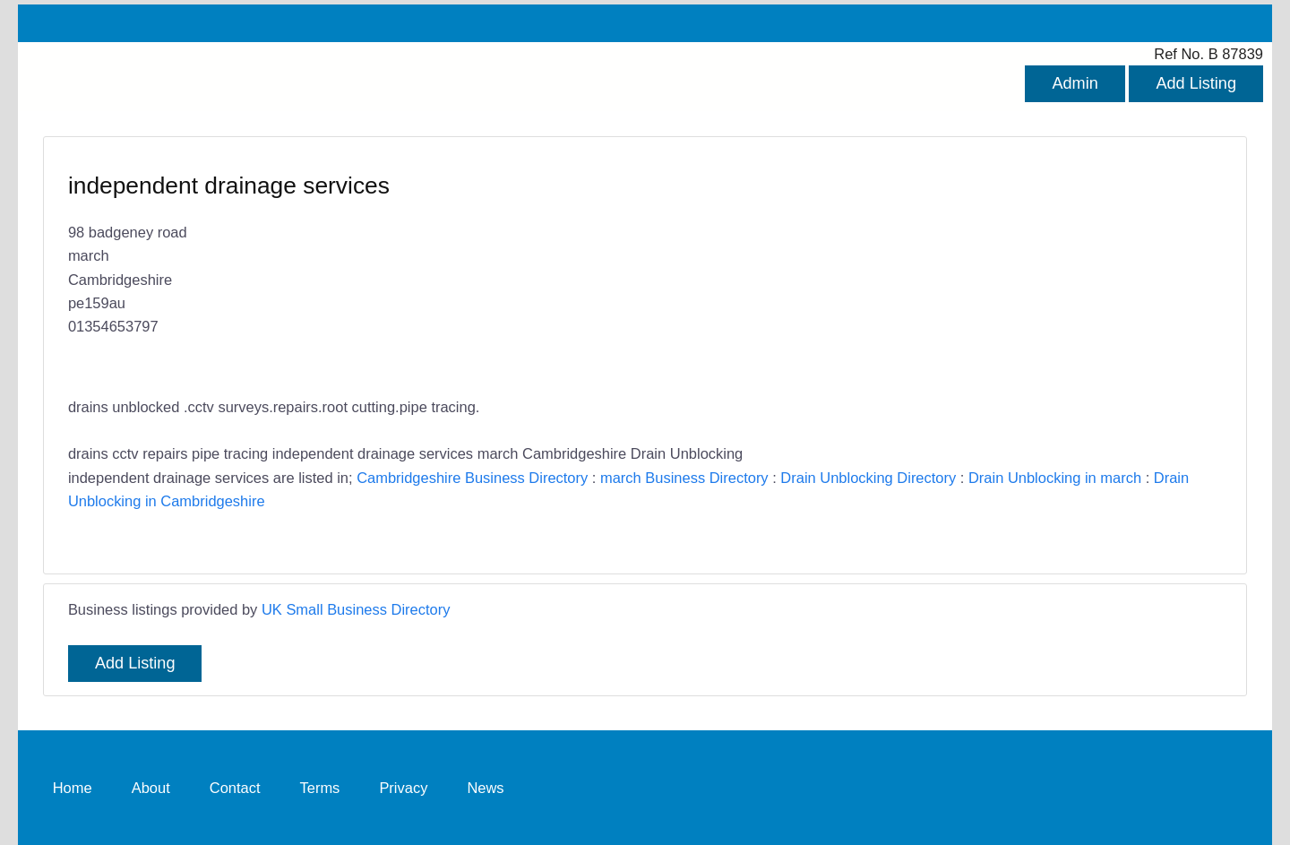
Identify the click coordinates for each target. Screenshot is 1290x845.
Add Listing (1196, 83)
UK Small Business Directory (356, 609)
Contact (235, 787)
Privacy (403, 787)
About (151, 787)
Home (72, 787)
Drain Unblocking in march (1054, 478)
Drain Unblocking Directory (868, 478)
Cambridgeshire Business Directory (472, 478)
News (485, 787)
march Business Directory (684, 478)
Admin (1074, 83)
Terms (320, 787)
